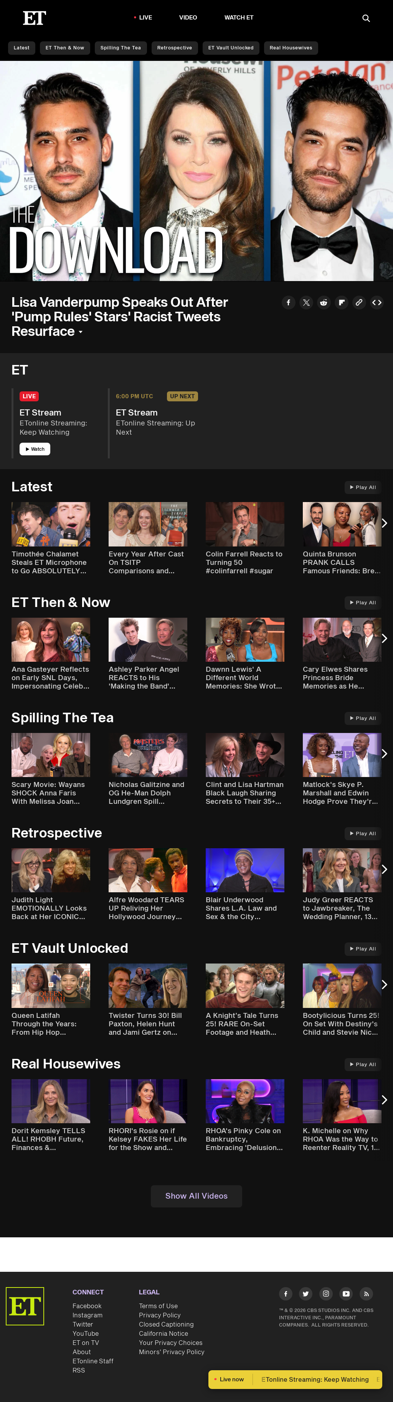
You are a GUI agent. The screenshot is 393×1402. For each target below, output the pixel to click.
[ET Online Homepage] (34, 18)
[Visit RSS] (366, 1295)
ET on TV (86, 1343)
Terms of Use (158, 1306)
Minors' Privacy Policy (172, 1352)
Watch (35, 449)
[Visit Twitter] (305, 1295)
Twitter (83, 1324)
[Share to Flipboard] (341, 304)
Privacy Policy (160, 1315)
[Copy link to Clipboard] (359, 304)
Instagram (87, 1315)
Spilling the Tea (121, 48)
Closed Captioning (166, 1324)
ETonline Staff (93, 1361)
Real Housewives (291, 48)
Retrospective (174, 48)
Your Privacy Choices (171, 1343)
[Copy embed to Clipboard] (377, 304)
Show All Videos (196, 1196)
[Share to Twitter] (306, 304)
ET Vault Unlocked (231, 48)
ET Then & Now (65, 48)
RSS (79, 1370)
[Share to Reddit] (324, 304)
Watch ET (239, 17)
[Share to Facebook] (288, 304)
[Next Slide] (383, 526)
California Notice (163, 1333)
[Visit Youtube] (346, 1295)
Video (188, 17)
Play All (363, 487)
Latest (22, 48)
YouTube (86, 1333)
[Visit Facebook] (285, 1295)
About (82, 1352)
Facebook (87, 1306)
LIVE (145, 17)
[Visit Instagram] (326, 1295)
